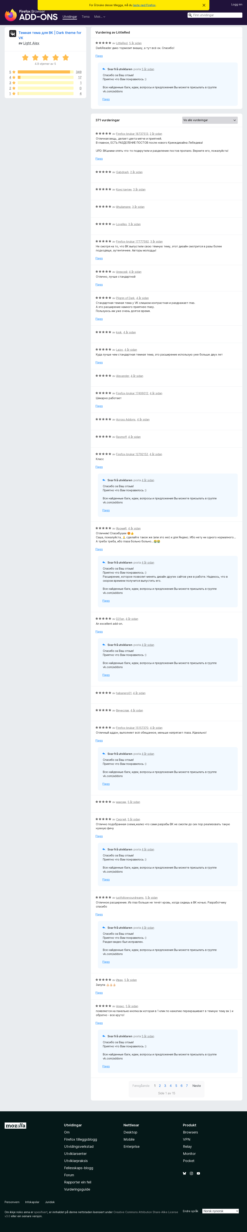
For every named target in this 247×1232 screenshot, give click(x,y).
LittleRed (122, 43)
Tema (86, 17)
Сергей (121, 819)
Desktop (130, 1132)
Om (67, 1132)
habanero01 (123, 693)
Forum (69, 1175)
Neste (196, 1086)
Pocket (189, 1161)
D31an (120, 618)
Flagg (99, 55)
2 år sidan (156, 133)
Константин (124, 189)
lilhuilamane (123, 206)
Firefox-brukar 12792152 (132, 454)
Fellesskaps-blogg (78, 1168)
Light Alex (31, 43)
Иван (119, 980)
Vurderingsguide (77, 1189)
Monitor (189, 1154)
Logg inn (236, 4)
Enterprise (132, 1146)
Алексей (121, 271)
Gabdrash (122, 172)
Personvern (12, 1202)
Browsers (190, 1132)
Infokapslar (32, 1202)
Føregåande (141, 1086)
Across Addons (125, 419)
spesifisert (40, 1212)
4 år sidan (135, 271)
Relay (187, 1146)
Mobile (129, 1139)
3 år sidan (139, 189)
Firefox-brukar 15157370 (132, 727)
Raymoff (121, 436)
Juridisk (50, 1202)
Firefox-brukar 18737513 (132, 133)
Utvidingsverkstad (79, 1146)
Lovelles (121, 224)
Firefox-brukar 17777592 (132, 241)
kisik (119, 332)
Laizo (119, 349)
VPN (186, 1139)
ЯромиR (121, 528)
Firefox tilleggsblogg (80, 1139)
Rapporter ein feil (77, 1182)
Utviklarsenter (75, 1154)
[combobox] (215, 15)
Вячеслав (122, 710)
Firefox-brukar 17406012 (132, 393)
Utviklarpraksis (76, 1161)
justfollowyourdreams (130, 897)
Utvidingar (70, 17)
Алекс (120, 1006)
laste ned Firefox (144, 5)
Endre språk (190, 1211)
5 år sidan (135, 43)
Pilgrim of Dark (125, 298)
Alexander (122, 376)
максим (121, 802)
